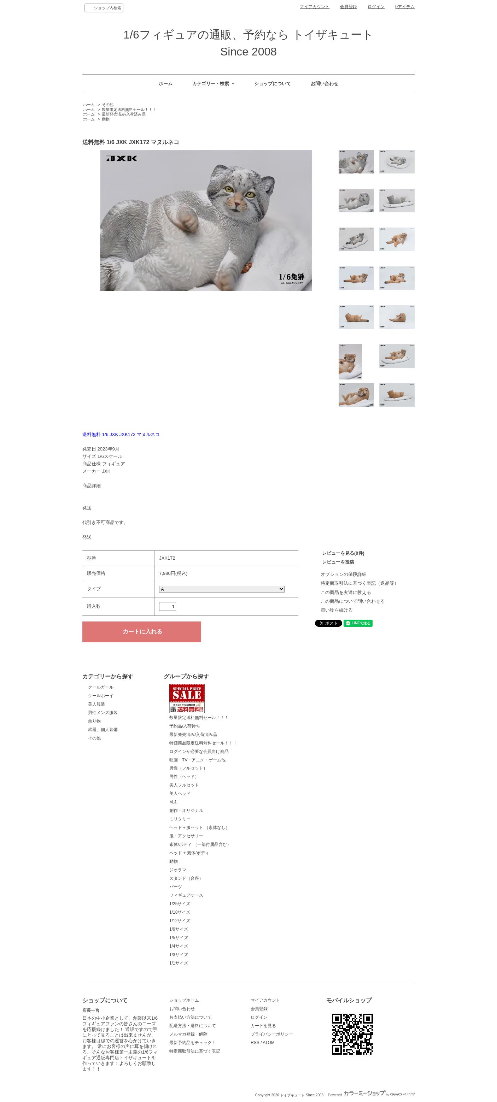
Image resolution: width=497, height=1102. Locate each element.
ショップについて (272, 83)
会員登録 (348, 6)
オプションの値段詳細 (344, 574)
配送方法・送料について (192, 1025)
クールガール (100, 687)
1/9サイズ (178, 929)
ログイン (376, 6)
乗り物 (94, 721)
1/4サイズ (178, 946)
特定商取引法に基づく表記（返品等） (360, 583)
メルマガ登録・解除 (188, 1034)
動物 (106, 119)
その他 (107, 104)
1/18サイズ (179, 912)
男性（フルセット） (188, 768)
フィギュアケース (186, 895)
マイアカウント (314, 6)
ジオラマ (177, 869)
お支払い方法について (190, 1017)
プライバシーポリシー (272, 1034)
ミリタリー (180, 819)
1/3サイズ (178, 954)
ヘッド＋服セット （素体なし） (199, 827)
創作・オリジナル (186, 810)
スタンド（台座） (186, 878)
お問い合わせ (324, 83)
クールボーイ (100, 695)
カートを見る (263, 1025)
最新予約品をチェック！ (192, 1042)
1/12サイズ (179, 920)
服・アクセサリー (186, 835)
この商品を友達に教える (346, 592)
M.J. (173, 802)
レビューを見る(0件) (343, 553)
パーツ (175, 886)
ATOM (269, 1042)
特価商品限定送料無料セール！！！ (203, 743)
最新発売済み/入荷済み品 (124, 114)
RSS (255, 1042)
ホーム (166, 83)
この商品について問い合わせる (353, 601)
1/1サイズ (178, 963)
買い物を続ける (337, 610)
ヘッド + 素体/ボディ (189, 852)
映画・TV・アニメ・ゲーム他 (197, 760)
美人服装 (96, 704)
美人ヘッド (180, 793)
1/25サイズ (179, 903)
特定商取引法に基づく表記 (194, 1051)
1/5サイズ (178, 937)
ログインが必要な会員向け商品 (199, 751)
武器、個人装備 (103, 729)
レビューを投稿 (338, 562)
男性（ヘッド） (184, 776)
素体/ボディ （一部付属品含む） (200, 844)
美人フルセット (184, 785)
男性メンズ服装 (103, 712)
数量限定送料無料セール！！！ (129, 109)
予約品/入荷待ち (184, 726)
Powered (371, 1095)
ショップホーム (184, 1000)
